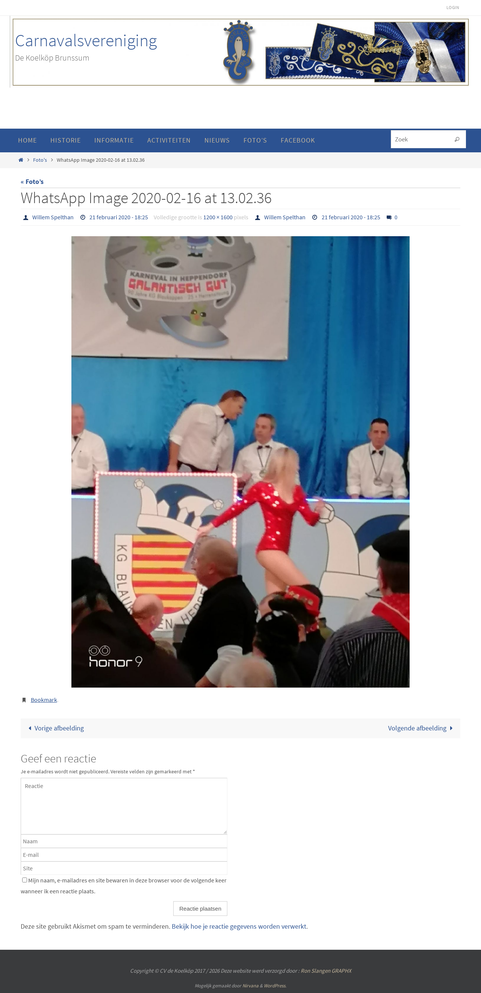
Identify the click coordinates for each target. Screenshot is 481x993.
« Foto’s (32, 181)
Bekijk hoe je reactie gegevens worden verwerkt (239, 926)
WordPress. (275, 985)
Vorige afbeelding (54, 728)
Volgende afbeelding (422, 728)
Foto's (40, 159)
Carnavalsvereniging (86, 40)
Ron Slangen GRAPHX (326, 970)
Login (452, 7)
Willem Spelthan (53, 217)
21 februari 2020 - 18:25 (118, 217)
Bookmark (44, 699)
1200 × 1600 (218, 217)
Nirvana (250, 985)
